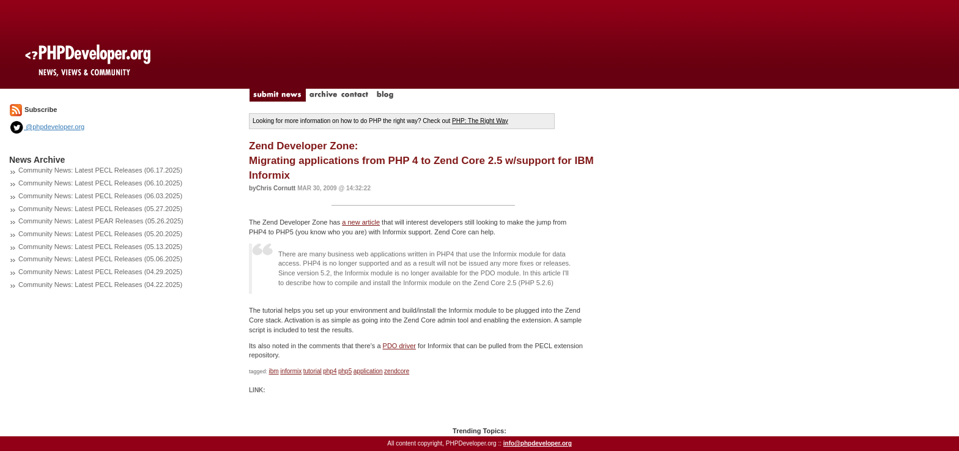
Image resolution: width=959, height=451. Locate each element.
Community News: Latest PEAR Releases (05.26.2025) (100, 221)
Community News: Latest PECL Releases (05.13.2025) (100, 246)
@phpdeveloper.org (46, 126)
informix (291, 371)
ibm (274, 371)
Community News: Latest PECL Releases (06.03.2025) (100, 195)
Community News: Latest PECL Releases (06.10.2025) (100, 183)
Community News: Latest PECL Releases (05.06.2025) (100, 259)
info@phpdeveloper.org (537, 443)
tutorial (312, 371)
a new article (361, 222)
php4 (329, 371)
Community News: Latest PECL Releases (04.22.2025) (100, 284)
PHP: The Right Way (480, 120)
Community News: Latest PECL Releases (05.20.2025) (100, 233)
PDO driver (399, 345)
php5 (345, 371)
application (368, 371)
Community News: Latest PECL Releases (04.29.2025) (100, 271)
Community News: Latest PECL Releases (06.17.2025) (100, 170)
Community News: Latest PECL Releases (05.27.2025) (100, 208)
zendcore (396, 371)
